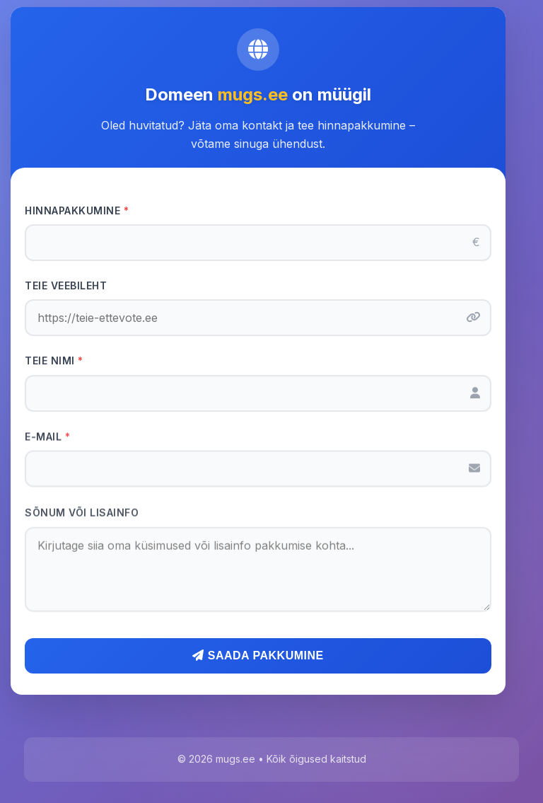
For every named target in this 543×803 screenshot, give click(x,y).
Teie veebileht (66, 285)
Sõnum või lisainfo (82, 515)
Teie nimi (54, 361)
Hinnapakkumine (77, 210)
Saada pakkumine (257, 655)
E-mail (47, 438)
